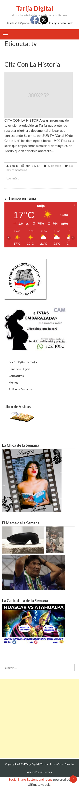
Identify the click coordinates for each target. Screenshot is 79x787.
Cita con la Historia (32, 64)
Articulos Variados (21, 389)
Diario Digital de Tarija (23, 362)
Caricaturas (16, 375)
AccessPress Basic (60, 764)
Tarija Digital (34, 8)
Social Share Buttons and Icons (30, 779)
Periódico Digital (19, 369)
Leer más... (13, 178)
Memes (13, 382)
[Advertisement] (39, 718)
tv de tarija (54, 165)
